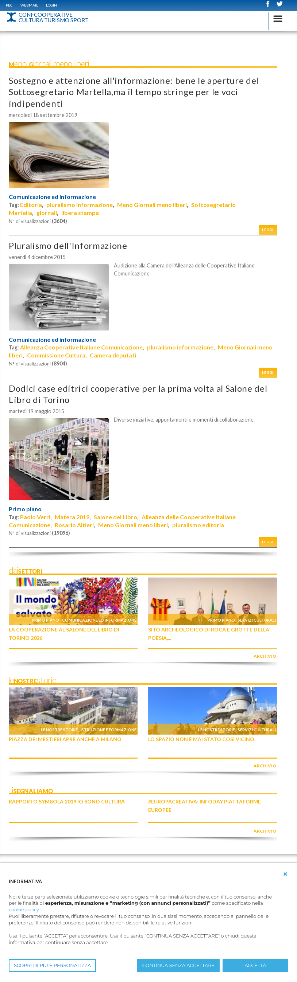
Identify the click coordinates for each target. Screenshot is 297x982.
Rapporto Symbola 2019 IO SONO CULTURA (67, 801)
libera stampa (80, 212)
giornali (46, 212)
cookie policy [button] (24, 909)
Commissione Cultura (56, 355)
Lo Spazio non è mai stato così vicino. (201, 739)
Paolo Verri (35, 516)
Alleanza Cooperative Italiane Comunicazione (81, 347)
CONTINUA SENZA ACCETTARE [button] (178, 965)
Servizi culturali (257, 620)
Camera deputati (113, 355)
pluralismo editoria (198, 524)
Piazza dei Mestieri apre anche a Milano (65, 739)
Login (51, 5)
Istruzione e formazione (108, 729)
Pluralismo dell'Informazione (68, 245)
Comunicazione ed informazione (52, 197)
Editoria (31, 204)
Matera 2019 (72, 516)
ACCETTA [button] (255, 965)
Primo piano (25, 509)
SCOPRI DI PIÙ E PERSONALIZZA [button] (52, 965)
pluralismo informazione (79, 204)
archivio (265, 656)
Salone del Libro (115, 516)
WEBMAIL (29, 5)
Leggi (268, 230)
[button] (285, 874)
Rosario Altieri (74, 524)
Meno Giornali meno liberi (152, 204)
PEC (9, 5)
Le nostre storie (59, 729)
